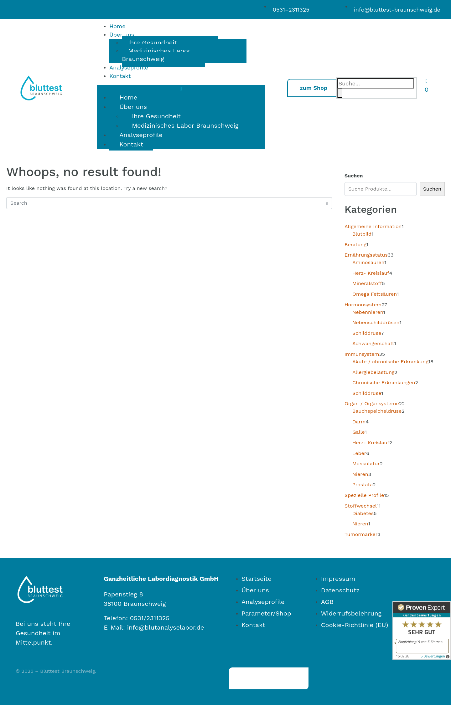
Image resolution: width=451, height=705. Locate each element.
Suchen (354, 176)
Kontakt (120, 76)
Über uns (121, 34)
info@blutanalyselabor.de (165, 627)
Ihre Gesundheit (152, 42)
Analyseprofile (128, 67)
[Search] (339, 93)
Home (117, 26)
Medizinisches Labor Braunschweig (156, 55)
